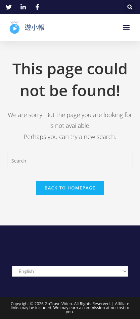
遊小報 (35, 27)
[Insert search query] (70, 160)
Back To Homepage (70, 188)
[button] (130, 7)
